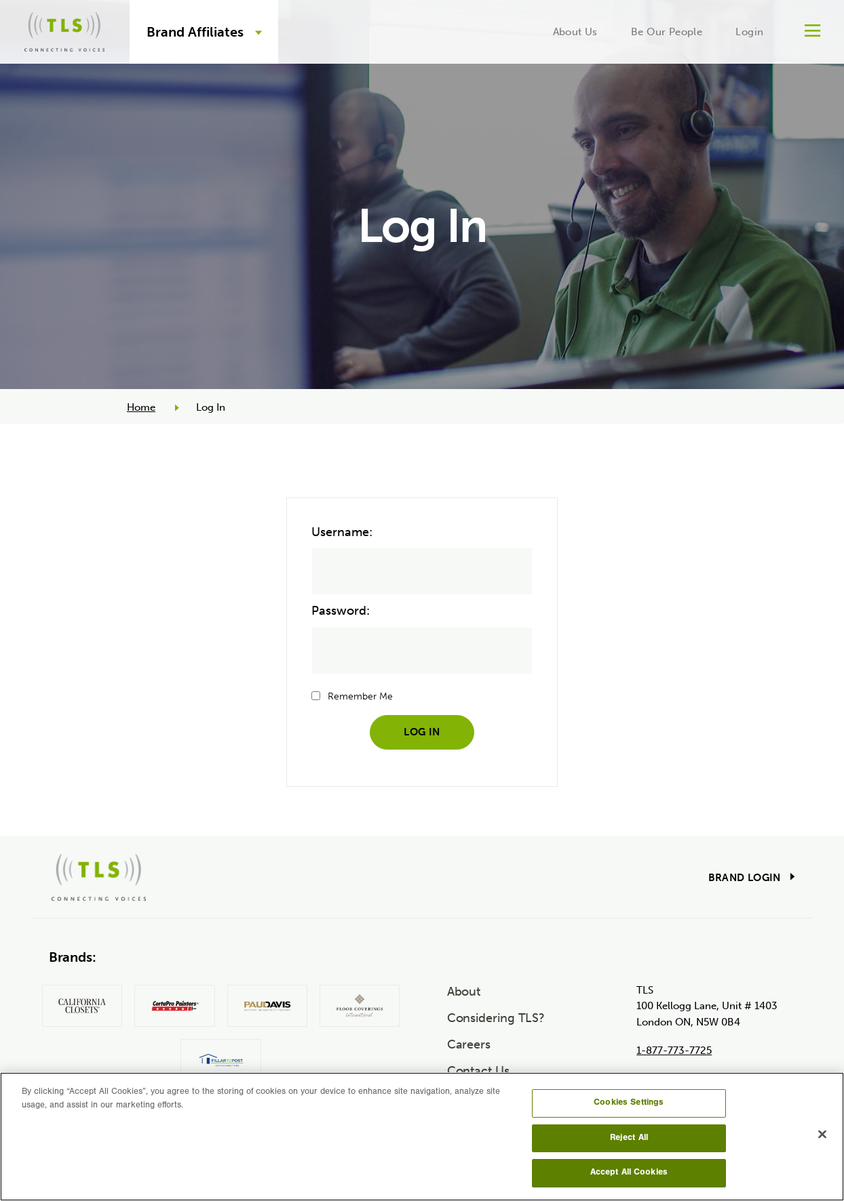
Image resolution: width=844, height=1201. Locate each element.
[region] (422, 1136)
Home (141, 407)
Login (749, 32)
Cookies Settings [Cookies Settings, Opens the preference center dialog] (629, 1103)
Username (340, 532)
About (464, 991)
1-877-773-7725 (674, 1050)
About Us (575, 32)
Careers (469, 1044)
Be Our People (666, 32)
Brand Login (744, 878)
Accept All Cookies (629, 1172)
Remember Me (360, 696)
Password (338, 610)
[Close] (822, 1134)
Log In (422, 732)
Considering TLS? (496, 1018)
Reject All (629, 1138)
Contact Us (478, 1070)
